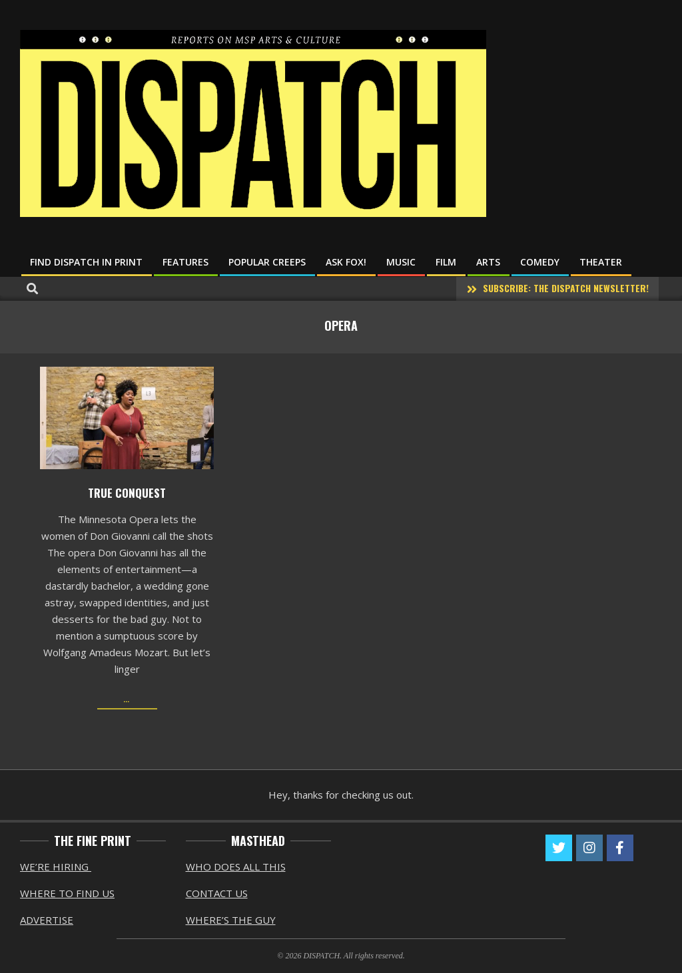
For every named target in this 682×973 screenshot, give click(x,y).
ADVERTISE (46, 919)
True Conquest (127, 493)
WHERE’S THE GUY (231, 919)
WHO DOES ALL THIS (236, 866)
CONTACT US (217, 893)
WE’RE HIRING (55, 866)
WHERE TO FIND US (67, 893)
